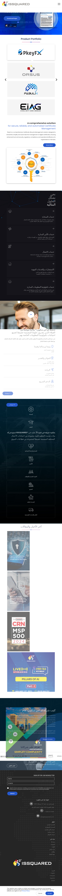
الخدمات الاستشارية (50, 827)
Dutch (53, 880)
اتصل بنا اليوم (12, 766)
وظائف (53, 852)
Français (52, 875)
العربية (53, 871)
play (31, 314)
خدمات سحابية (51, 832)
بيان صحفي (52, 849)
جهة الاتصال (52, 854)
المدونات (53, 844)
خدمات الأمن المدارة (50, 829)
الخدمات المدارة (51, 825)
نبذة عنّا (53, 842)
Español (52, 878)
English (53, 873)
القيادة (53, 847)
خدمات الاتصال (51, 834)
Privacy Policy (26, 891)
